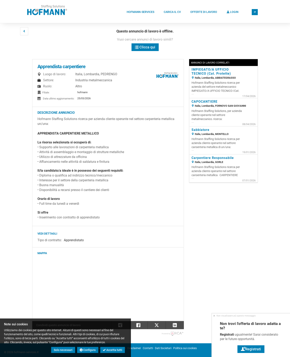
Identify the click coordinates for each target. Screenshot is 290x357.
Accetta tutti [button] (112, 350)
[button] (24, 31)
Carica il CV (172, 12)
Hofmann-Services (140, 12)
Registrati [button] (251, 349)
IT (255, 12)
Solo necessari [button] (63, 350)
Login (232, 11)
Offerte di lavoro (203, 12)
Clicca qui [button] (145, 47)
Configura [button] (88, 350)
